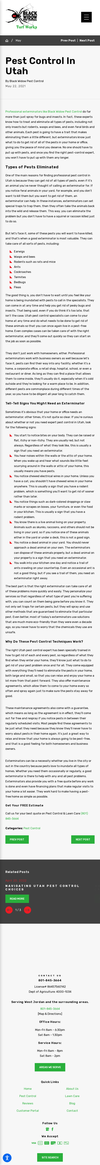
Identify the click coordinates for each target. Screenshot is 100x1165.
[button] (7, 1157)
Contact (72, 1110)
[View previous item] (9, 910)
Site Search (50, 1157)
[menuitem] (27, 1088)
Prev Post (17, 839)
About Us (72, 1088)
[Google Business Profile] (47, 1129)
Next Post (83, 839)
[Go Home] (8, 40)
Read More (17, 898)
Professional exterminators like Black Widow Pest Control (43, 111)
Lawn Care (72, 1096)
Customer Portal (28, 1110)
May (18, 40)
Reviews (27, 1103)
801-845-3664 (50, 980)
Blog (72, 1103)
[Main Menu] (86, 17)
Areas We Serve (50, 1067)
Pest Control (32, 828)
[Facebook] (52, 1129)
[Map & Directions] (50, 1013)
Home (28, 1088)
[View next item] (27, 910)
